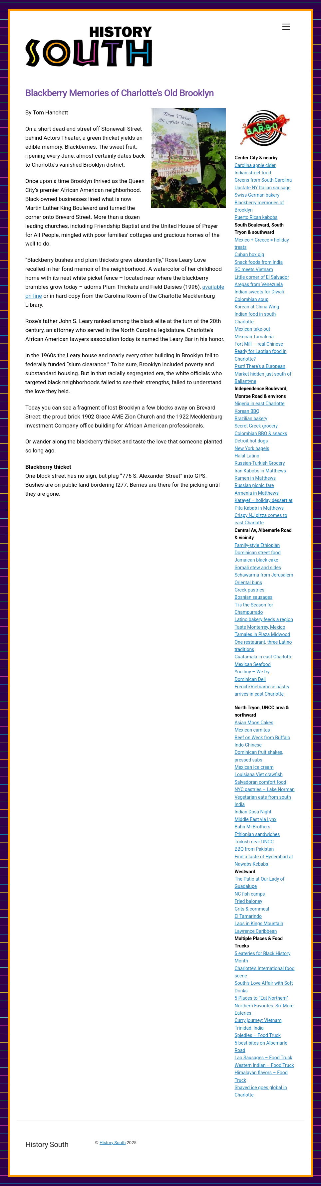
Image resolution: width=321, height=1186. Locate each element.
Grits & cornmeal (251, 909)
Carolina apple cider (254, 165)
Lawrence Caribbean (255, 931)
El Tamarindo (247, 916)
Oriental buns (248, 582)
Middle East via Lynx (255, 819)
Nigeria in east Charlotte (259, 403)
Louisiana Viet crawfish (258, 774)
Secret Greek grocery (255, 425)
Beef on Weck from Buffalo (262, 737)
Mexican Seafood (252, 664)
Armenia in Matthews (256, 493)
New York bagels (251, 448)
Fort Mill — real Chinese (258, 344)
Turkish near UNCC (253, 841)
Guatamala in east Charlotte (263, 656)
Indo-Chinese (247, 745)
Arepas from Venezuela (258, 284)
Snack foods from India (258, 262)
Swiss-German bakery (256, 195)
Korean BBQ (246, 411)
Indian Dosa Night (252, 811)
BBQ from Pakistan (254, 849)
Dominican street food (257, 552)
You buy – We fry (251, 671)
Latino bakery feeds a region (263, 619)
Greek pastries (249, 590)
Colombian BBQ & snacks (260, 433)
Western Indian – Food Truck (264, 1065)
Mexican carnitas (252, 730)
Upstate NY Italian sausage (262, 187)
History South (113, 1142)
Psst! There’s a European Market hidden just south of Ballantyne (262, 374)
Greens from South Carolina (263, 180)
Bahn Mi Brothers (252, 826)
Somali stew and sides (257, 567)
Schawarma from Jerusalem (263, 575)
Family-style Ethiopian (257, 545)
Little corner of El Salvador (261, 277)
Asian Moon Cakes (253, 722)
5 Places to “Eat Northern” (261, 998)
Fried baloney (248, 901)
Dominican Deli (250, 679)
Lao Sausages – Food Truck (263, 1057)
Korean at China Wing (256, 306)
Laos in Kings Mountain (258, 923)
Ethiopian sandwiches (257, 834)
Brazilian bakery (250, 418)
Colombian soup (251, 299)
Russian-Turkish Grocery (259, 463)
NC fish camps (249, 894)
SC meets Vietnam (253, 269)
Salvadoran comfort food (260, 782)
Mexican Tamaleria (254, 336)
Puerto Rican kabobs (255, 217)
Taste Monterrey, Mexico (259, 627)
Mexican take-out (252, 329)
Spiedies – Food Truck (257, 1035)
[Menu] (286, 26)
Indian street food (252, 172)
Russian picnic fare (254, 485)
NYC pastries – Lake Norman (264, 789)
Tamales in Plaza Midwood (262, 634)
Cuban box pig (249, 254)
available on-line (45, 297)
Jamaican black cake (256, 560)
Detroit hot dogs (251, 440)
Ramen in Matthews (255, 478)
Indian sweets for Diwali (259, 291)
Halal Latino (246, 455)
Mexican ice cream (253, 767)
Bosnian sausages (253, 597)
